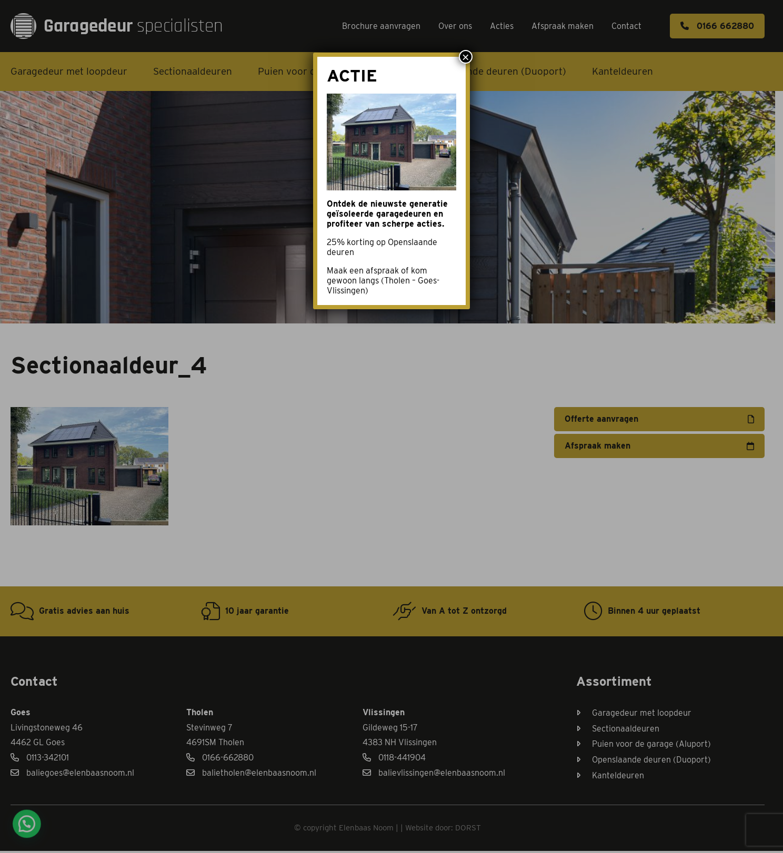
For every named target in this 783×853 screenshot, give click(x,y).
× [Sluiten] (465, 57)
